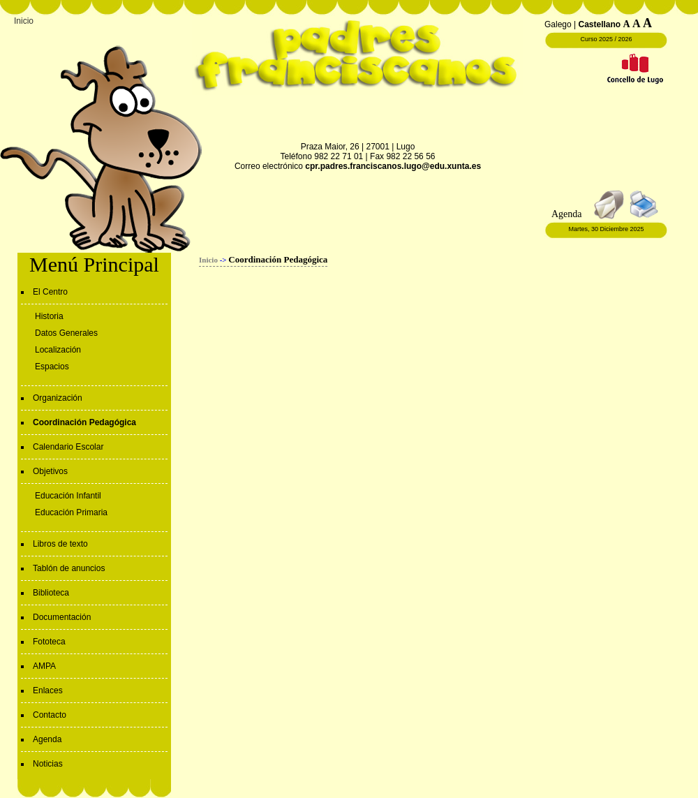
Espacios (52, 366)
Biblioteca (51, 593)
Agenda (47, 739)
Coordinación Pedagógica (84, 422)
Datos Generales (66, 333)
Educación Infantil (68, 496)
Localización (58, 350)
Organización (57, 398)
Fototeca (49, 641)
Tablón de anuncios (69, 568)
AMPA (44, 666)
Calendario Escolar (68, 447)
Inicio (24, 21)
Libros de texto (60, 544)
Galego (558, 24)
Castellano (600, 24)
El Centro (50, 292)
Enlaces (48, 690)
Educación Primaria (71, 512)
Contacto (49, 715)
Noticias (48, 764)
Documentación (62, 617)
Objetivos (50, 471)
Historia (49, 316)
